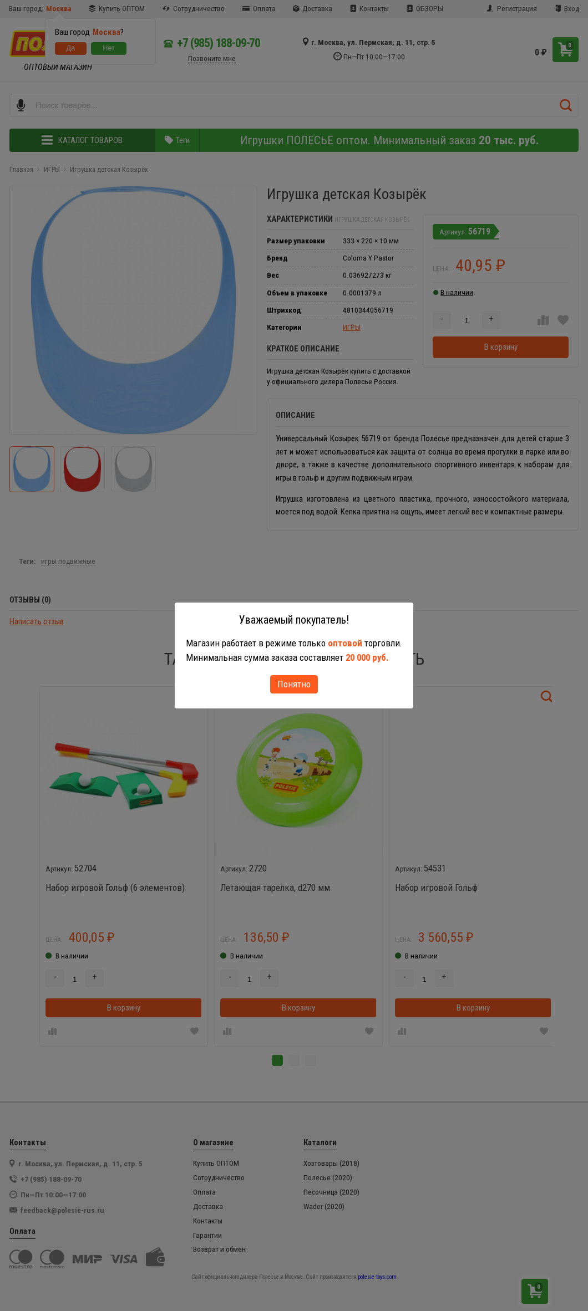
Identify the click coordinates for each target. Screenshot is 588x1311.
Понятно (294, 684)
